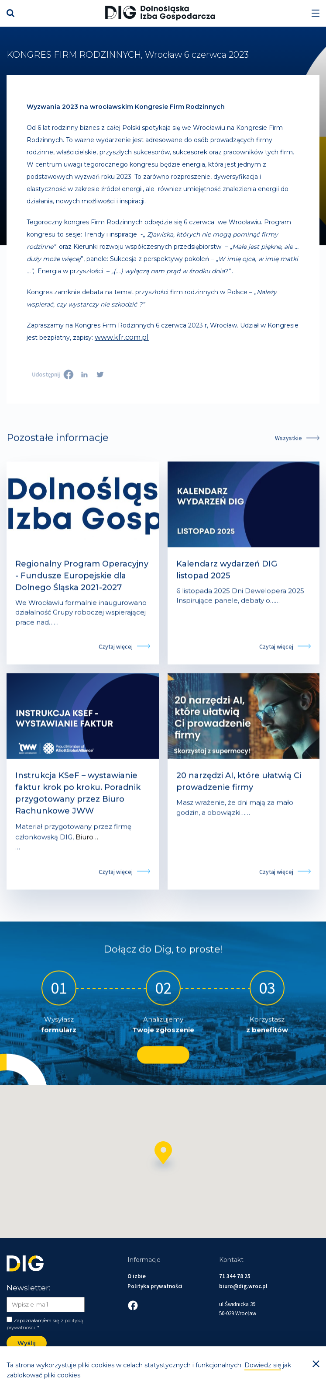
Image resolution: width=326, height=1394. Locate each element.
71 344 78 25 (235, 1276)
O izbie (136, 1276)
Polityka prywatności (154, 1286)
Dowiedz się (262, 1365)
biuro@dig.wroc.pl (243, 1286)
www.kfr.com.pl (122, 337)
